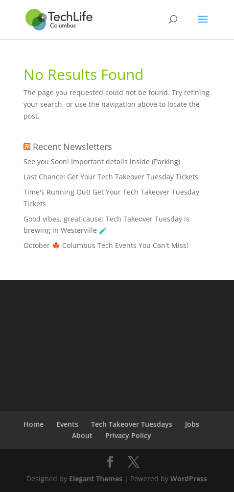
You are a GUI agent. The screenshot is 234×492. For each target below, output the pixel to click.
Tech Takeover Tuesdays (131, 424)
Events (67, 424)
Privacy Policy (128, 435)
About (82, 435)
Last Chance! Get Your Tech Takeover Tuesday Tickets (110, 176)
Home (33, 424)
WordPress (188, 478)
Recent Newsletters (72, 146)
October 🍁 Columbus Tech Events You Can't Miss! (105, 245)
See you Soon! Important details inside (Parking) (101, 161)
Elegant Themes (95, 478)
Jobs (192, 424)
